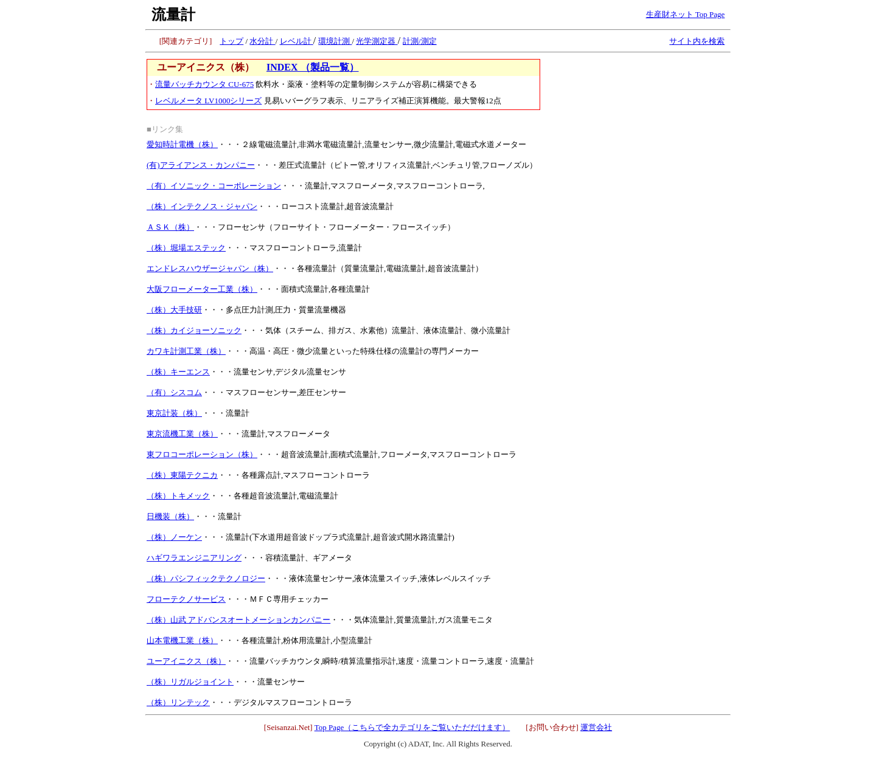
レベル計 (296, 41)
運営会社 (596, 727)
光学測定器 (376, 41)
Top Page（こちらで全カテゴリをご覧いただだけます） (412, 727)
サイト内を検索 (697, 41)
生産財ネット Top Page (685, 14)
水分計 (262, 41)
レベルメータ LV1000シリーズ (208, 100)
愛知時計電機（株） (182, 144)
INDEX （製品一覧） (312, 67)
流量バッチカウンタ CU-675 (204, 84)
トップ (231, 41)
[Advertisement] (638, 135)
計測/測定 (420, 41)
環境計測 (335, 41)
